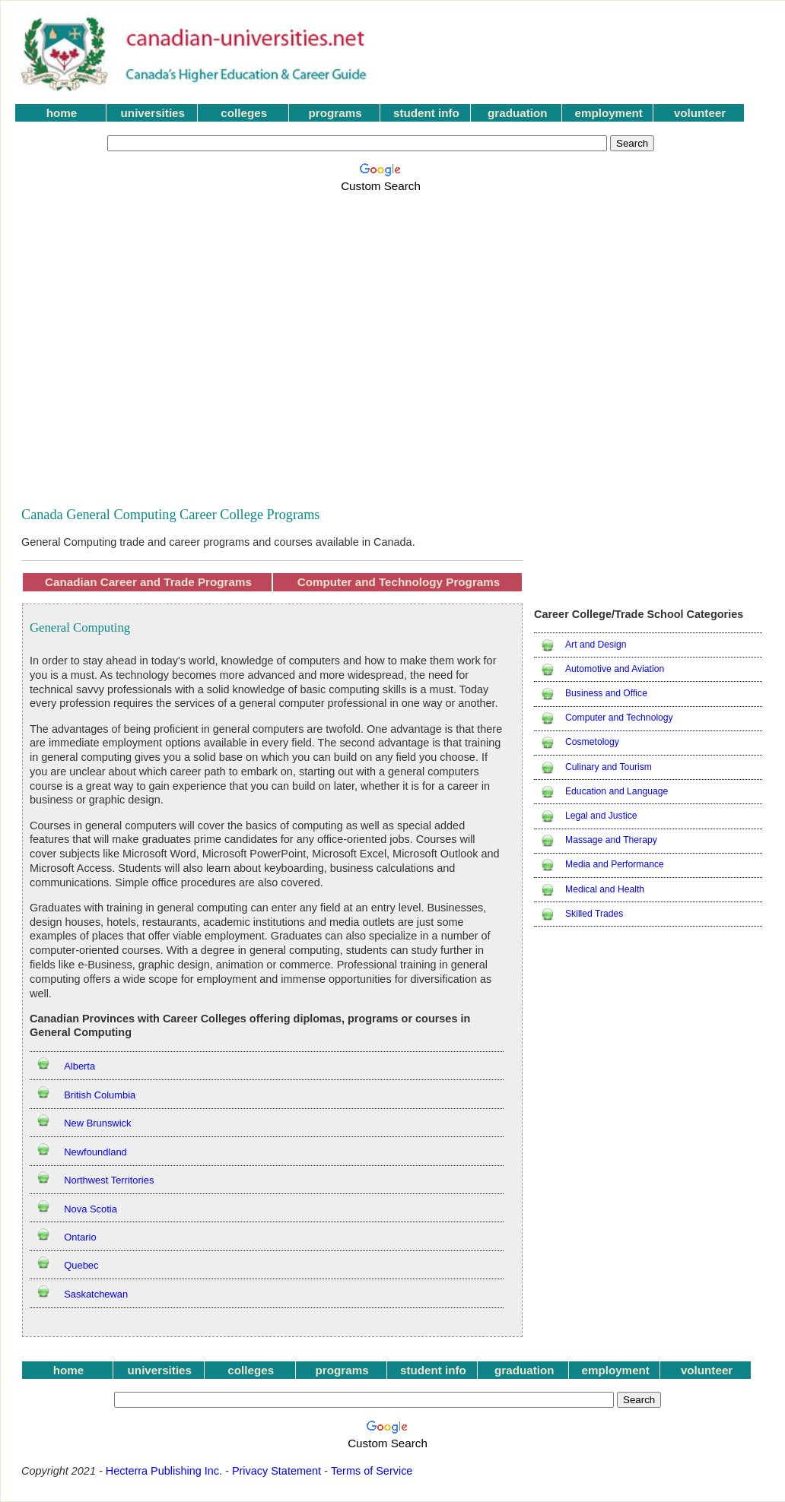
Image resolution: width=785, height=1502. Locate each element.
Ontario (80, 1237)
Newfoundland (95, 1152)
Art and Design (595, 644)
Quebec (81, 1265)
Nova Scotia (90, 1209)
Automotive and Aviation (614, 669)
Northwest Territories (109, 1180)
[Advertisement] (146, 341)
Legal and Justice (601, 815)
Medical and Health (604, 889)
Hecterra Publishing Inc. (164, 1471)
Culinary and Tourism (608, 767)
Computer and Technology (619, 717)
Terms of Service (372, 1471)
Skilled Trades (594, 913)
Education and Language (616, 791)
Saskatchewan (96, 1294)
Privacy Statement (276, 1471)
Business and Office (606, 693)
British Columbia (99, 1095)
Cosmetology (592, 742)
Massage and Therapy (611, 840)
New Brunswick (97, 1123)
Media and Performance (614, 864)
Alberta (79, 1066)
